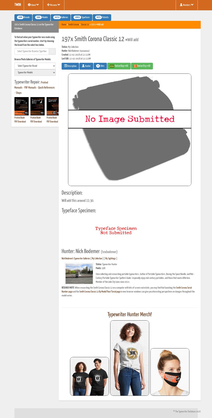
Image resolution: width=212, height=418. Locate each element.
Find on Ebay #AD (119, 66)
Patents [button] (102, 17)
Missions (53, 4)
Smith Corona (73, 24)
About (33, 4)
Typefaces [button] (82, 17)
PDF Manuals (30, 87)
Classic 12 (85, 24)
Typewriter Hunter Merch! (129, 314)
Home (64, 24)
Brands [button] (23, 17)
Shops (19, 93)
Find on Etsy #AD (142, 66)
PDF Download (20, 121)
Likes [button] (100, 66)
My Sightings (110, 258)
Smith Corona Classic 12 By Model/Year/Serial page (100, 291)
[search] (35, 66)
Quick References (46, 87)
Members (187, 4)
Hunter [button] (86, 65)
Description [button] (70, 65)
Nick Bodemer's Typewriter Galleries (76, 258)
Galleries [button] (60, 17)
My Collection (97, 258)
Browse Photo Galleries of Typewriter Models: (32, 59)
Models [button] (41, 17)
